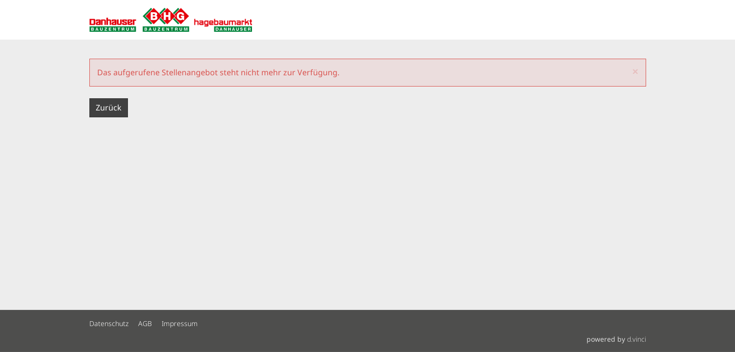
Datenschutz (108, 323)
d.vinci (636, 339)
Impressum (180, 323)
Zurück (109, 107)
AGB (145, 323)
